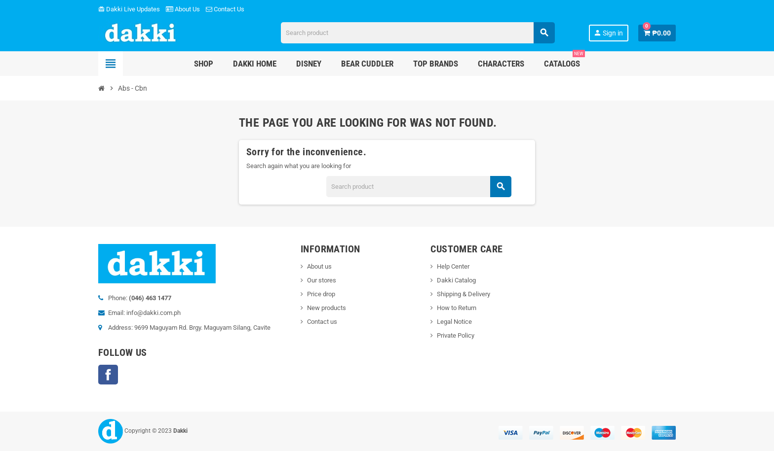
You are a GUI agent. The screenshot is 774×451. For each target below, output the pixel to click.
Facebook (108, 374)
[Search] (417, 32)
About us (319, 266)
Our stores (321, 280)
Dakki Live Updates (129, 9)
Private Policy (455, 335)
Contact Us (225, 9)
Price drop (321, 294)
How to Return (456, 308)
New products (326, 308)
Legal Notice (454, 321)
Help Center (453, 266)
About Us (183, 9)
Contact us (322, 321)
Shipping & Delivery (463, 294)
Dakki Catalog (456, 280)
